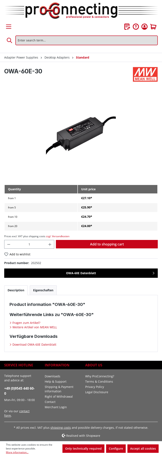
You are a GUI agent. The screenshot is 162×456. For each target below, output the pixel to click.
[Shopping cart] (153, 26)
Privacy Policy (94, 387)
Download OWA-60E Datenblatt (34, 344)
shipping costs (60, 428)
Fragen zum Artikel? (26, 323)
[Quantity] (29, 244)
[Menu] (8, 26)
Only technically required (83, 448)
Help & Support (55, 381)
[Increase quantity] (50, 244)
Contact (50, 402)
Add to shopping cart (107, 244)
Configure (116, 448)
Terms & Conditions (99, 381)
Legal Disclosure (96, 392)
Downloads (52, 376)
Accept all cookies (143, 448)
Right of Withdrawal (59, 396)
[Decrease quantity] (8, 244)
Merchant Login (56, 407)
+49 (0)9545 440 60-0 (19, 391)
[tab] (16, 290)
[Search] (9, 40)
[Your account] (144, 26)
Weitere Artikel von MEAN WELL (34, 327)
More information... (17, 452)
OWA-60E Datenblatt (81, 273)
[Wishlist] (127, 26)
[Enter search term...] (86, 40)
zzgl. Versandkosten (57, 236)
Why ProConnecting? (99, 376)
